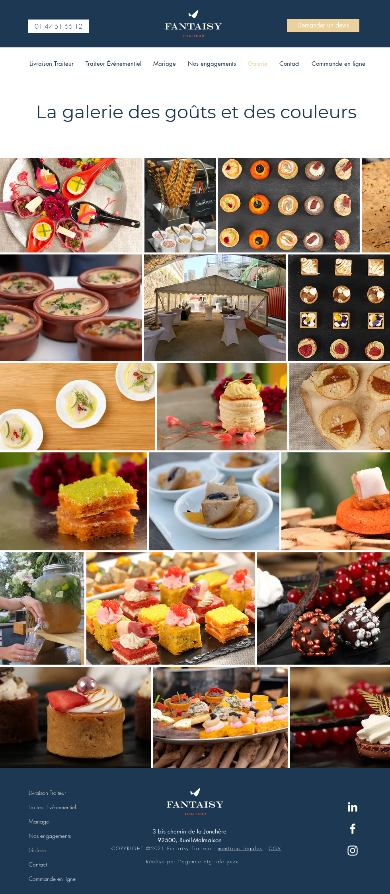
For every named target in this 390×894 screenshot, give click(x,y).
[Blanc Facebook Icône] (352, 828)
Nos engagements (50, 835)
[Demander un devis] (323, 25)
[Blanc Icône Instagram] (352, 850)
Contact (38, 864)
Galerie (37, 850)
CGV (275, 848)
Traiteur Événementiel (52, 807)
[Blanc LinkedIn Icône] (352, 807)
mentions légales (240, 848)
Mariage (39, 821)
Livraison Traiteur (47, 792)
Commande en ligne (52, 878)
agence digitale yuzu (210, 861)
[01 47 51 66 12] (58, 26)
